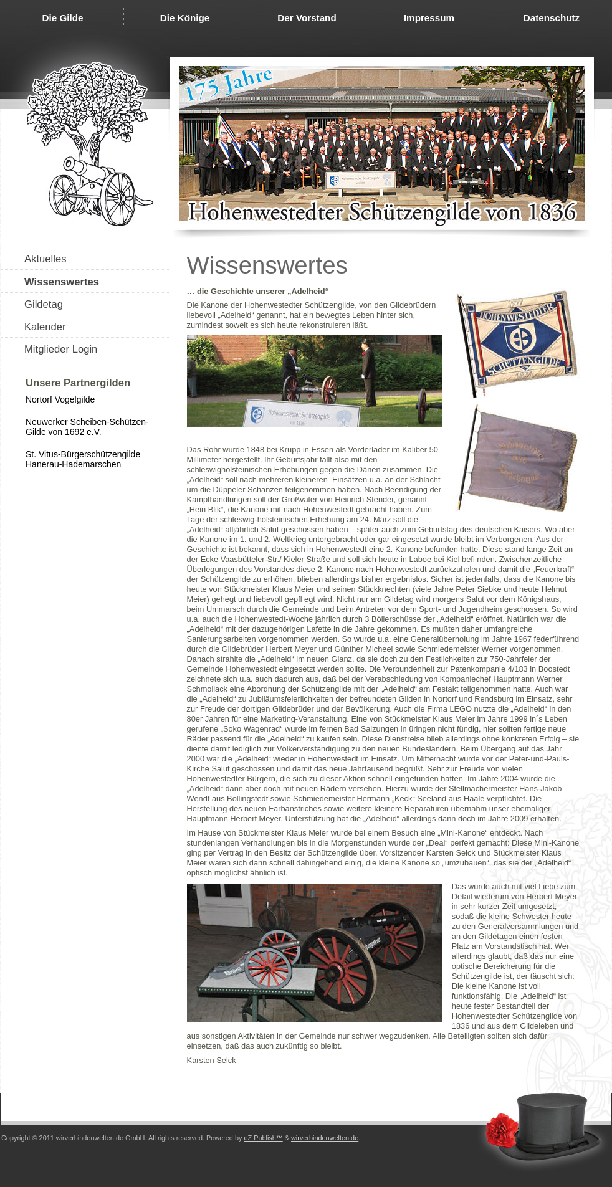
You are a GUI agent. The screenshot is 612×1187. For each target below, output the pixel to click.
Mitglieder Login (60, 349)
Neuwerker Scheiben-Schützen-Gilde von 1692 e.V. (87, 427)
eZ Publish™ (263, 1138)
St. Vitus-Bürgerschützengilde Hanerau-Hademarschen (83, 459)
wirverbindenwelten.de (324, 1138)
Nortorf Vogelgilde (60, 399)
